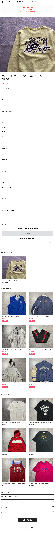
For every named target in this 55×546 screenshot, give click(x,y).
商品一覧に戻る (27, 520)
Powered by (27, 530)
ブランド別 (4, 512)
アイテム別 (4, 507)
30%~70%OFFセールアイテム (9, 497)
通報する (51, 242)
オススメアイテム (5, 502)
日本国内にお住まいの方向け (27, 238)
